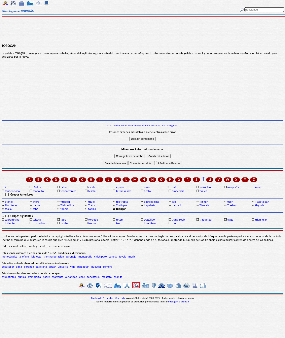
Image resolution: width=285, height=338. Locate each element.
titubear (65, 201)
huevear (96, 266)
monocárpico (10, 256)
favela (122, 256)
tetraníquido (123, 191)
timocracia (178, 191)
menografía (85, 256)
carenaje (71, 256)
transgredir (178, 219)
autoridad (71, 277)
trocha (64, 223)
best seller (8, 266)
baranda (29, 266)
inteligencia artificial (178, 301)
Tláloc (91, 205)
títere (36, 201)
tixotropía (122, 201)
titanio (9, 201)
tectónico (205, 187)
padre (46, 277)
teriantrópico (68, 191)
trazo (230, 219)
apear (52, 266)
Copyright (120, 297)
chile (82, 277)
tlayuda (259, 205)
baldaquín (83, 266)
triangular (261, 219)
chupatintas (9, 277)
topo (63, 219)
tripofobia (39, 223)
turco (175, 223)
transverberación (54, 256)
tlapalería (149, 205)
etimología (34, 277)
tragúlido (149, 219)
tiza (174, 201)
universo (63, 266)
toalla (8, 209)
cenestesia (93, 277)
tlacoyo (37, 205)
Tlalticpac (122, 205)
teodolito (38, 191)
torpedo (93, 219)
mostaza (107, 277)
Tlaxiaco (232, 205)
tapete (120, 187)
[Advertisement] (142, 30)
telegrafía (233, 187)
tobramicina (12, 219)
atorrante (57, 277)
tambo (92, 187)
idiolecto (36, 256)
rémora (107, 266)
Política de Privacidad (102, 297)
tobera (64, 209)
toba (35, 209)
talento (64, 187)
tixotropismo (151, 201)
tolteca (37, 219)
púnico (22, 277)
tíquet (203, 191)
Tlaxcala (204, 205)
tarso (147, 187)
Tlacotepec (11, 205)
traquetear (205, 219)
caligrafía (41, 266)
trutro (119, 223)
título (91, 201)
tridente (10, 223)
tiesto (147, 191)
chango (118, 277)
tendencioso (12, 191)
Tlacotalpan (262, 201)
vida (72, 266)
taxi (174, 187)
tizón (230, 201)
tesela (91, 191)
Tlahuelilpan (67, 205)
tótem (120, 219)
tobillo (92, 209)
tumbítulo (150, 223)
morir (131, 256)
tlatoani (176, 205)
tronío (92, 223)
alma (19, 266)
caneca (113, 256)
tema (258, 187)
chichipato (100, 256)
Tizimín (203, 201)
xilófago (24, 256)
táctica (37, 187)
